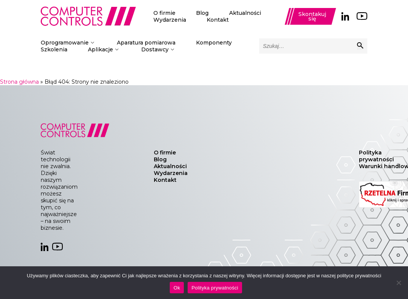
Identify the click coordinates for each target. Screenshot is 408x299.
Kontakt (218, 19)
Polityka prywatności (376, 156)
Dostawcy (155, 49)
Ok (177, 288)
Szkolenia (54, 49)
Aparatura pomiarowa (146, 42)
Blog (202, 13)
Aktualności (245, 13)
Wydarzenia (169, 19)
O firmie (164, 13)
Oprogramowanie (65, 42)
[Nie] (398, 282)
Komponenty (214, 42)
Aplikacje (100, 49)
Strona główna (19, 81)
